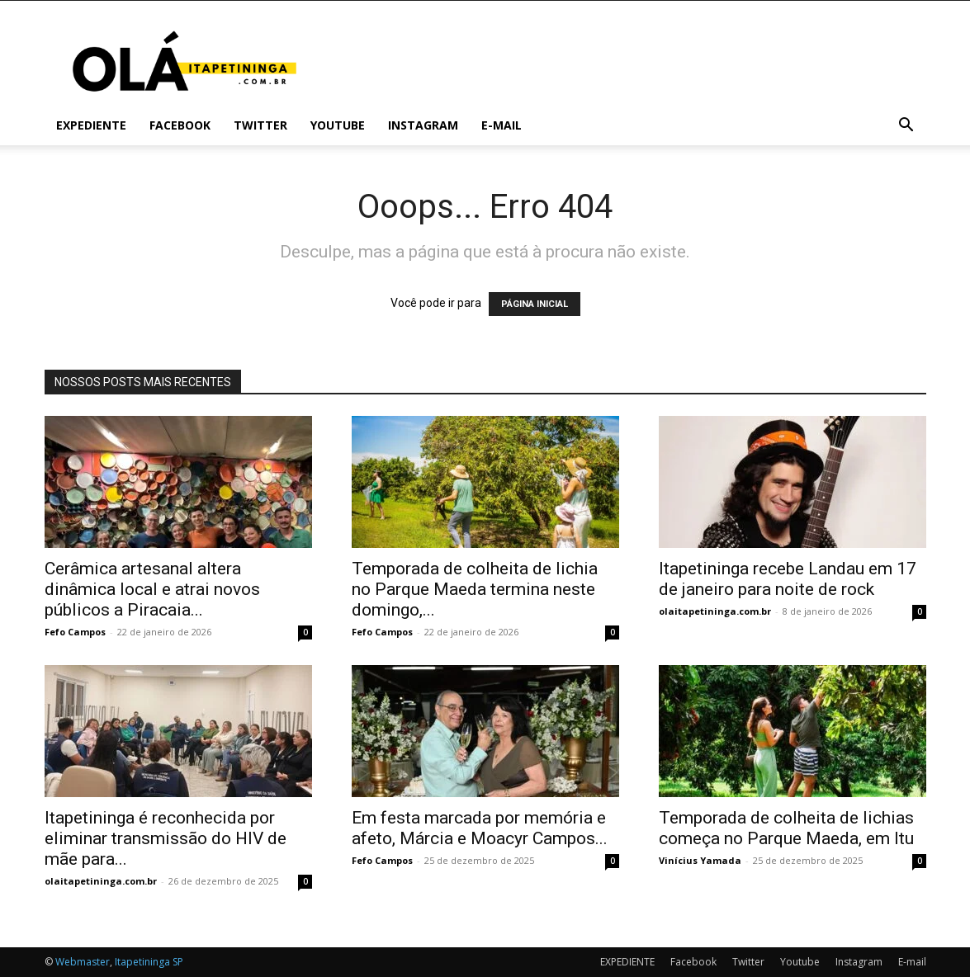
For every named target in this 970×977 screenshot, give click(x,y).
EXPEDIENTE (91, 125)
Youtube (337, 125)
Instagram (423, 125)
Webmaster (82, 962)
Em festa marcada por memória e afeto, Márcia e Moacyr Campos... (480, 828)
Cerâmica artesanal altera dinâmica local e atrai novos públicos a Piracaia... (152, 589)
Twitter (260, 125)
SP (178, 962)
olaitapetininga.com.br (715, 611)
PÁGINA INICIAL (534, 304)
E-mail (501, 125)
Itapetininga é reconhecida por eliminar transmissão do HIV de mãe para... (165, 838)
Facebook (180, 125)
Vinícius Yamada (700, 860)
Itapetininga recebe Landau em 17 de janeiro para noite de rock (787, 579)
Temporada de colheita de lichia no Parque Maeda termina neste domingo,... (475, 589)
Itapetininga (142, 962)
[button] (906, 127)
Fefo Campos (75, 631)
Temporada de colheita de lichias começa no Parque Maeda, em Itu (786, 828)
